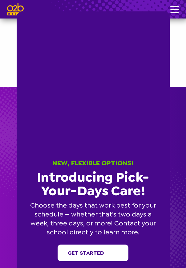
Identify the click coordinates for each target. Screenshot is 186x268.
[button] (169, 12)
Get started (93, 252)
